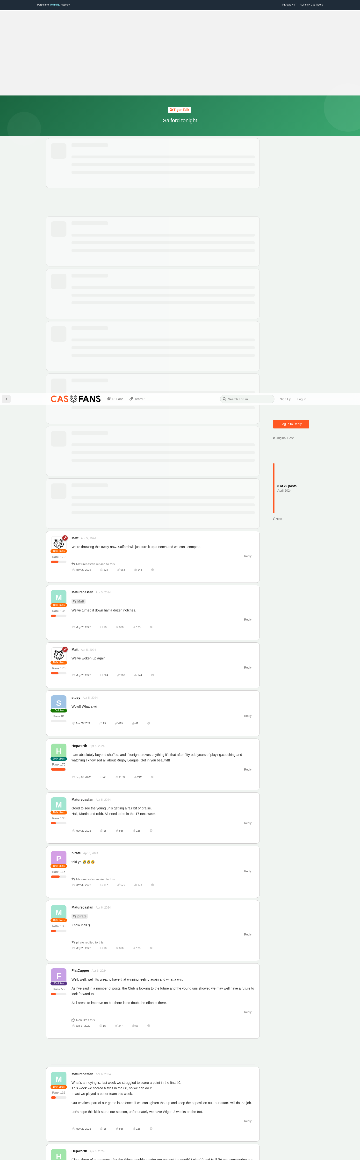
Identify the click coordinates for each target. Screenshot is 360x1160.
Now (277, 126)
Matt (80, 208)
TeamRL (184, 1151)
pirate (81, 523)
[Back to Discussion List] (6, 6)
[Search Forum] (247, 6)
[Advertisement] (139, 659)
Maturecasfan (88, 971)
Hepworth (85, 849)
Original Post (283, 45)
